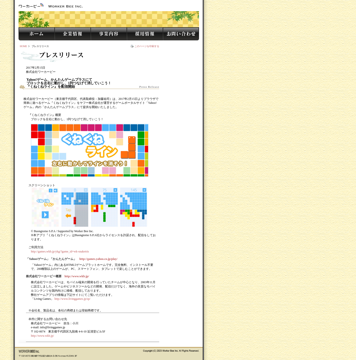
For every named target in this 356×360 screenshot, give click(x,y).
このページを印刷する (146, 46)
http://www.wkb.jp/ (77, 276)
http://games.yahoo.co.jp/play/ (98, 259)
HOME (23, 46)
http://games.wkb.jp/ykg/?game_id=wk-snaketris (60, 251)
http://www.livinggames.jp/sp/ (72, 299)
